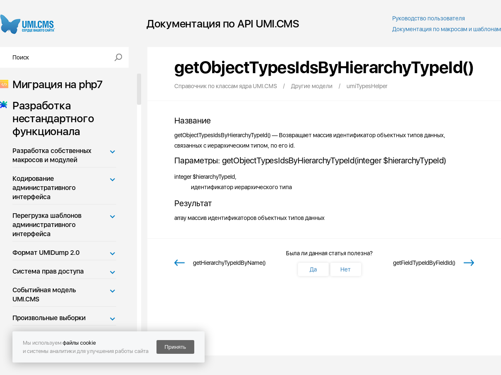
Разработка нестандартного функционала (50, 118)
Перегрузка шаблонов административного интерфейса (46, 225)
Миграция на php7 (55, 84)
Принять (175, 347)
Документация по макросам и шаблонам (446, 29)
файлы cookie (79, 343)
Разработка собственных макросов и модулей (51, 155)
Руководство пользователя (428, 18)
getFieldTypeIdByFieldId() (424, 262)
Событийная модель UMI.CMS (44, 294)
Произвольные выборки (49, 318)
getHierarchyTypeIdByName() (229, 262)
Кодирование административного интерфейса (44, 188)
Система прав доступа (48, 271)
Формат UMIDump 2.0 (46, 253)
